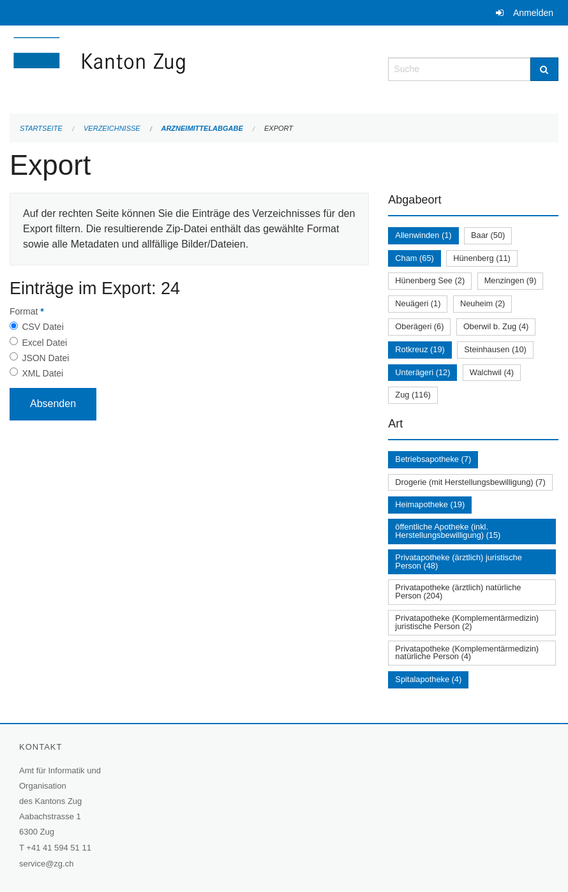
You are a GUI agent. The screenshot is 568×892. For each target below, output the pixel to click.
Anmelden (533, 13)
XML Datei (42, 373)
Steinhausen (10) (495, 349)
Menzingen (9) (510, 280)
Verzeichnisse (112, 128)
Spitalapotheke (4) (428, 679)
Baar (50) (488, 235)
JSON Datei (45, 358)
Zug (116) (412, 394)
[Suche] (544, 69)
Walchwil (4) (492, 372)
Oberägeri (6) (419, 326)
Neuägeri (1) (417, 303)
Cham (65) (414, 258)
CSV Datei (42, 327)
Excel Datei (44, 343)
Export (278, 128)
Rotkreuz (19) (420, 349)
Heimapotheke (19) (430, 504)
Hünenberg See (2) (430, 280)
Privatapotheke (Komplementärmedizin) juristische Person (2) (467, 622)
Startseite (41, 128)
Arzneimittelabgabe (202, 128)
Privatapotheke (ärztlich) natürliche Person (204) (458, 591)
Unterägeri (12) (422, 372)
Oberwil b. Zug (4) (495, 326)
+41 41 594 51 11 (58, 847)
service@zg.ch (46, 863)
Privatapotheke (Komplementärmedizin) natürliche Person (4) (467, 653)
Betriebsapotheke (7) (433, 459)
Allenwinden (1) (423, 235)
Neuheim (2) (482, 303)
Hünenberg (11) (482, 258)
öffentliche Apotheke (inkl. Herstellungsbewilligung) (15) (447, 531)
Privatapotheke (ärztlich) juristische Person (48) (458, 561)
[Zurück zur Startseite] (175, 68)
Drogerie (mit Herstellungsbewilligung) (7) (470, 482)
